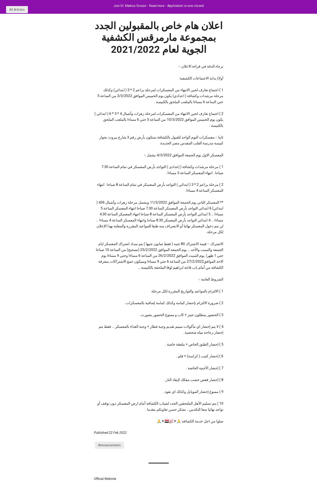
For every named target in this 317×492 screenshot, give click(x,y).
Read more (156, 6)
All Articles (17, 10)
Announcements (109, 445)
